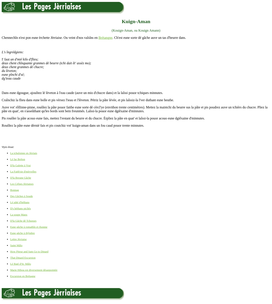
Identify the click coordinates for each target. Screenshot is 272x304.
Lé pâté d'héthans (19, 202)
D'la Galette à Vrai (20, 165)
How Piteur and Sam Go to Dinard (29, 251)
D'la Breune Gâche (20, 177)
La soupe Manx (18, 214)
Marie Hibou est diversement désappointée (33, 270)
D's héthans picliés (20, 208)
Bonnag (14, 190)
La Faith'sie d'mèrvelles (23, 171)
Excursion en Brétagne (22, 276)
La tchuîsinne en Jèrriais (23, 153)
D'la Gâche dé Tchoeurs (23, 220)
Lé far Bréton (17, 159)
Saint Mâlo (16, 245)
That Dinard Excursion (22, 257)
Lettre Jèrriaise (18, 239)
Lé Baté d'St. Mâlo (20, 263)
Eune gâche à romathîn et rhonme (28, 226)
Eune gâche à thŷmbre (22, 233)
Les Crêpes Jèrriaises (22, 183)
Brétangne (105, 37)
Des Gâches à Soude (21, 196)
